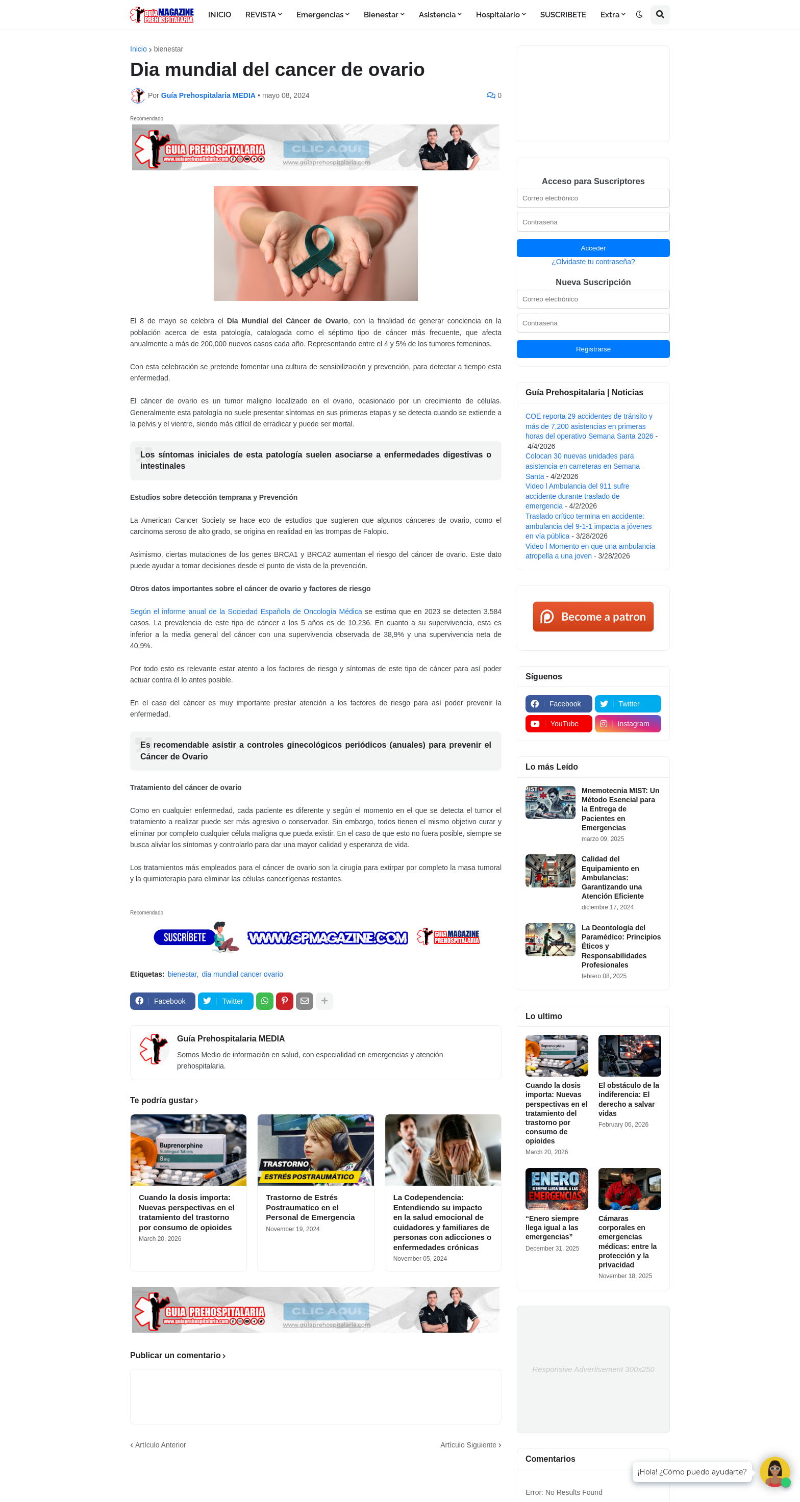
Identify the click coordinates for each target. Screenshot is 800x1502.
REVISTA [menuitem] (260, 14)
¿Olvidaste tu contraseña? (593, 262)
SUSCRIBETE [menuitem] (563, 14)
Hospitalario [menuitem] (498, 14)
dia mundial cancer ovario (242, 974)
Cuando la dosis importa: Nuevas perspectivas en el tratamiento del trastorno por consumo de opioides (187, 1212)
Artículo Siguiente (468, 1445)
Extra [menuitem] (610, 14)
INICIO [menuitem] (219, 14)
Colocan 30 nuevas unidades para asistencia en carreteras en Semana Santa (583, 466)
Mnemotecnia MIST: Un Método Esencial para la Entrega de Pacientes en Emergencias (620, 809)
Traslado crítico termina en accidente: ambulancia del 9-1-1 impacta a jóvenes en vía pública (589, 526)
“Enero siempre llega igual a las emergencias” (552, 1227)
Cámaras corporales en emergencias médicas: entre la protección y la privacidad (627, 1241)
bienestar (169, 49)
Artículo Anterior (160, 1445)
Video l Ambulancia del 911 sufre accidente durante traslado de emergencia (578, 496)
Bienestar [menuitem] (381, 14)
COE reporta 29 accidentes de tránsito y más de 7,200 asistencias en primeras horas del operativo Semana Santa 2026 (590, 426)
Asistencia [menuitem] (437, 14)
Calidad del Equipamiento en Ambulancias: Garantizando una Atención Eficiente (613, 877)
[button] (639, 14)
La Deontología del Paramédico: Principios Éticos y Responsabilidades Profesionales (621, 946)
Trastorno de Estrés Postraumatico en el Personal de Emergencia (310, 1207)
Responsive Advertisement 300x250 (593, 1369)
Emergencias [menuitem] (319, 14)
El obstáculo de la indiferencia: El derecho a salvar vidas (628, 1099)
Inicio (138, 49)
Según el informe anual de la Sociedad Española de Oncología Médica (246, 611)
